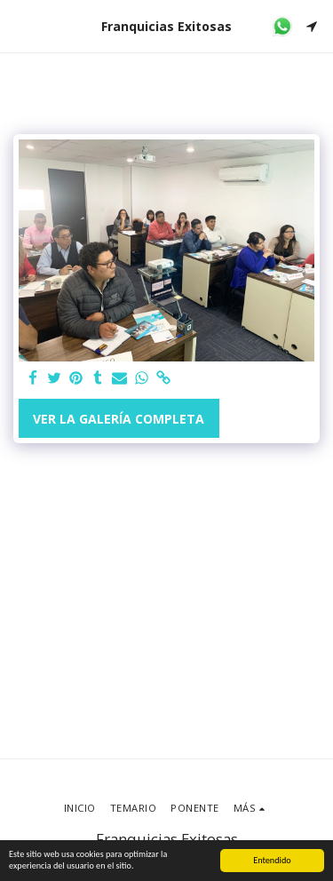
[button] (19, 25)
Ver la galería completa (118, 418)
